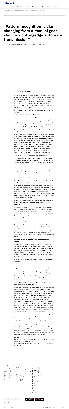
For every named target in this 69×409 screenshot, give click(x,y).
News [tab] (5, 13)
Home (5, 10)
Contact (48, 365)
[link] (13, 6)
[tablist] (34, 14)
